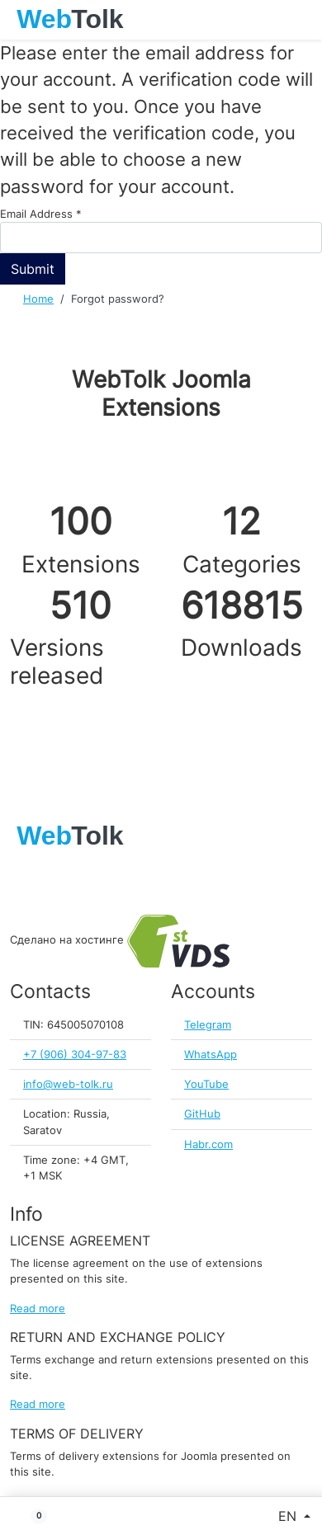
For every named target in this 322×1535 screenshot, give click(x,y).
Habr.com (208, 1144)
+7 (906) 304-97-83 (74, 1054)
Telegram (207, 1025)
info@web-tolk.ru (68, 1084)
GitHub (202, 1114)
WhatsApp (210, 1054)
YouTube (206, 1084)
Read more (37, 1308)
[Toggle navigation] (301, 20)
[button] (32, 1516)
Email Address (41, 214)
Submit (32, 269)
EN (289, 1516)
